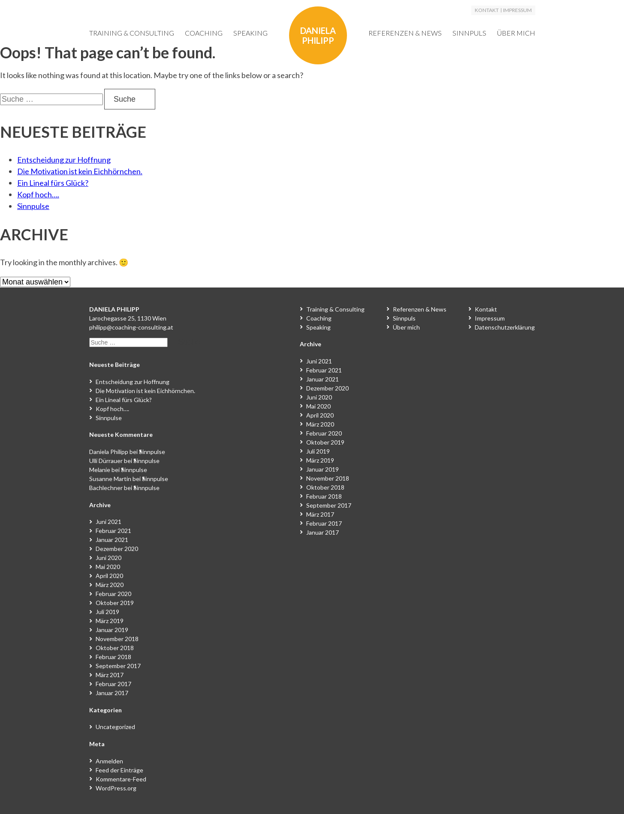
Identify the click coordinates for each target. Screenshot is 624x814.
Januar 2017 (112, 692)
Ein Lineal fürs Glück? (52, 183)
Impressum (517, 10)
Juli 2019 (107, 611)
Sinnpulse (33, 206)
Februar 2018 (113, 656)
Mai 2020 (108, 566)
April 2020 (109, 575)
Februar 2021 (113, 530)
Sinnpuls (469, 33)
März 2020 (110, 584)
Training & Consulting (131, 33)
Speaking (250, 33)
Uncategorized (115, 726)
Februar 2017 (113, 683)
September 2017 (118, 665)
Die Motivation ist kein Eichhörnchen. (79, 171)
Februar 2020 (113, 593)
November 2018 (117, 638)
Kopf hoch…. (38, 194)
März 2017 (110, 674)
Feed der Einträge (119, 770)
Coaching (204, 33)
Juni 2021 (108, 521)
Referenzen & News (405, 33)
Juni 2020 (108, 557)
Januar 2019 (112, 629)
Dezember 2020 (117, 548)
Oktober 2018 (115, 647)
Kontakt (487, 10)
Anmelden (109, 761)
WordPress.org (116, 788)
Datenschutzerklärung (505, 327)
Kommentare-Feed (121, 779)
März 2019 (110, 620)
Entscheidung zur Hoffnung (64, 159)
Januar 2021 (112, 539)
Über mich (516, 33)
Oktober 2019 (115, 602)
